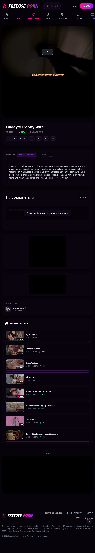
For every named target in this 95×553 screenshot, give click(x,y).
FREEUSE (20, 5)
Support (88, 518)
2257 (77, 518)
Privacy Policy (74, 512)
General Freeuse (26, 155)
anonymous (19, 308)
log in (36, 213)
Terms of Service (53, 512)
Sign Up (86, 6)
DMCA (89, 512)
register (46, 213)
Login (74, 5)
